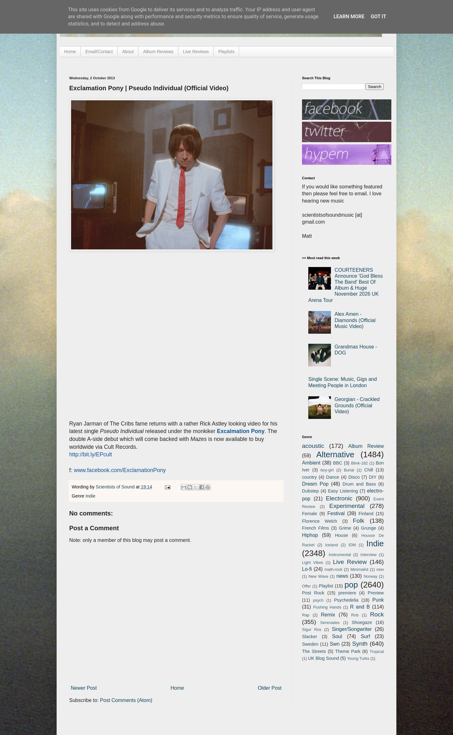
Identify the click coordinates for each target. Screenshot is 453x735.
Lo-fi (307, 569)
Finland (366, 513)
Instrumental (340, 554)
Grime (345, 528)
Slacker (309, 636)
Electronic (339, 498)
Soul (337, 636)
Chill (368, 469)
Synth (359, 643)
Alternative (335, 454)
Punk (378, 600)
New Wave (318, 576)
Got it (378, 16)
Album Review (366, 446)
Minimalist (359, 569)
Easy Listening (343, 490)
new (380, 569)
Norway (370, 576)
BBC (337, 462)
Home (70, 51)
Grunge (368, 528)
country (309, 477)
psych (318, 600)
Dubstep (310, 490)
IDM (352, 545)
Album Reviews (158, 51)
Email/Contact (99, 51)
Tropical (377, 651)
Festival (335, 513)
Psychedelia (346, 600)
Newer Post (84, 688)
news (342, 576)
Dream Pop (315, 484)
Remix (328, 614)
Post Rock (313, 592)
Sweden (310, 644)
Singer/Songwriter (352, 629)
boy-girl (327, 470)
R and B (360, 607)
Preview (376, 592)
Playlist (326, 585)
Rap (305, 615)
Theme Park (348, 651)
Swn (334, 644)
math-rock (333, 569)
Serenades (330, 622)
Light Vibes (312, 562)
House (341, 535)
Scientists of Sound (116, 486)
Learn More (348, 16)
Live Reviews (196, 51)
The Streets (314, 651)
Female (309, 513)
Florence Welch (319, 521)
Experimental (347, 506)
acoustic (313, 446)
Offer (306, 586)
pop (351, 584)
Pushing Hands (327, 607)
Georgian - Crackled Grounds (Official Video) (356, 405)
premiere (347, 592)
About (128, 51)
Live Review (350, 562)
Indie (90, 495)
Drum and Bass (359, 484)
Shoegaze (362, 622)
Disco (354, 477)
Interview (369, 554)
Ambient (311, 462)
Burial (349, 470)
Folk (358, 520)
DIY (373, 477)
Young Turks (358, 658)
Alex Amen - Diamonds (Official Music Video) (354, 320)
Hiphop (310, 535)
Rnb (354, 615)
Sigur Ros (311, 629)
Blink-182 (359, 463)
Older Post (270, 688)
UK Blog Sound (323, 658)
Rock (377, 614)
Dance (332, 477)
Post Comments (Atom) (126, 700)
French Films (315, 528)
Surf (365, 636)
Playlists (226, 51)
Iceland (331, 545)
